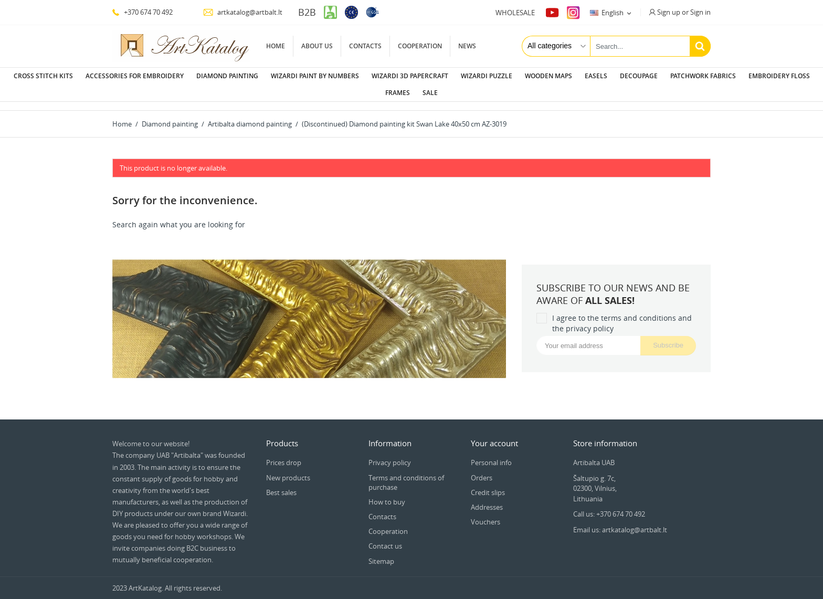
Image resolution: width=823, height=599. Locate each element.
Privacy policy (389, 454)
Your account (494, 434)
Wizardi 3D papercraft (410, 75)
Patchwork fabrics (703, 75)
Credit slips (488, 484)
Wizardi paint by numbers (315, 75)
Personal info (491, 454)
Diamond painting (227, 75)
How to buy (386, 493)
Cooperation (420, 45)
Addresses (487, 498)
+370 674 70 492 (142, 12)
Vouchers (485, 513)
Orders (481, 469)
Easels (596, 75)
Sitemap (381, 553)
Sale (430, 92)
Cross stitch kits (43, 75)
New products (288, 469)
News (467, 45)
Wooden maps (548, 75)
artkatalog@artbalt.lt (242, 12)
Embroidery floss (779, 75)
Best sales (281, 484)
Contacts (365, 45)
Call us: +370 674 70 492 (609, 505)
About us (317, 45)
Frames (397, 92)
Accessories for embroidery (135, 75)
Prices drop (283, 454)
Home (275, 45)
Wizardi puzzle (486, 75)
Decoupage (639, 75)
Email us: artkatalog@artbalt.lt (620, 521)
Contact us (385, 537)
